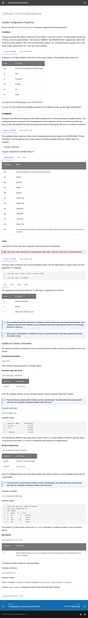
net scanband (26, 441)
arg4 (26, 284)
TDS (24, 157)
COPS (49, 438)
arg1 (5, 284)
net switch (38, 527)
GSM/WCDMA (8, 157)
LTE (18, 157)
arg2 (12, 284)
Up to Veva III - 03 (26, 51)
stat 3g (35, 325)
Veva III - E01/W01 (10, 51)
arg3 (19, 284)
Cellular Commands (22, 27)
